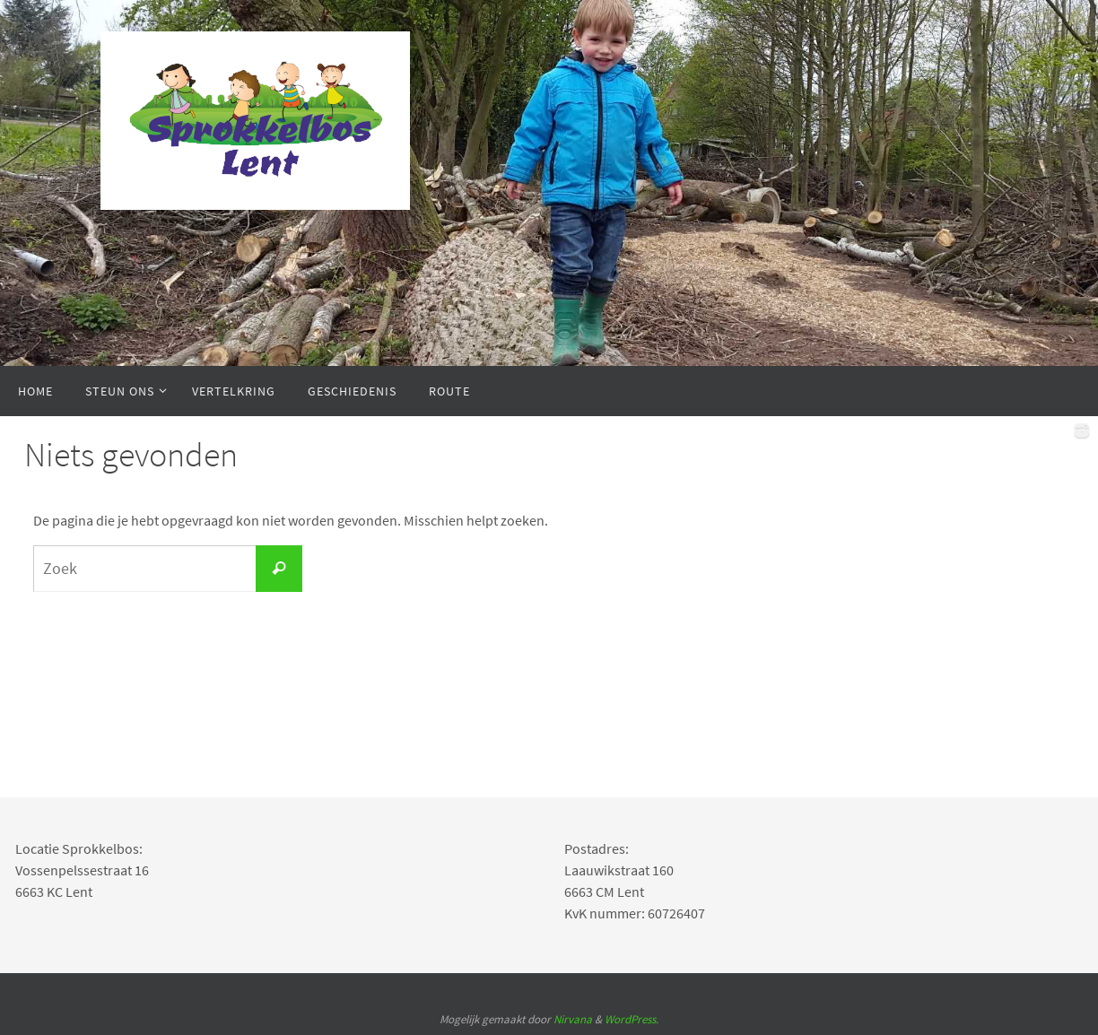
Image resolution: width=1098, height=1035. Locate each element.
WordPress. (631, 1019)
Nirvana (572, 1019)
